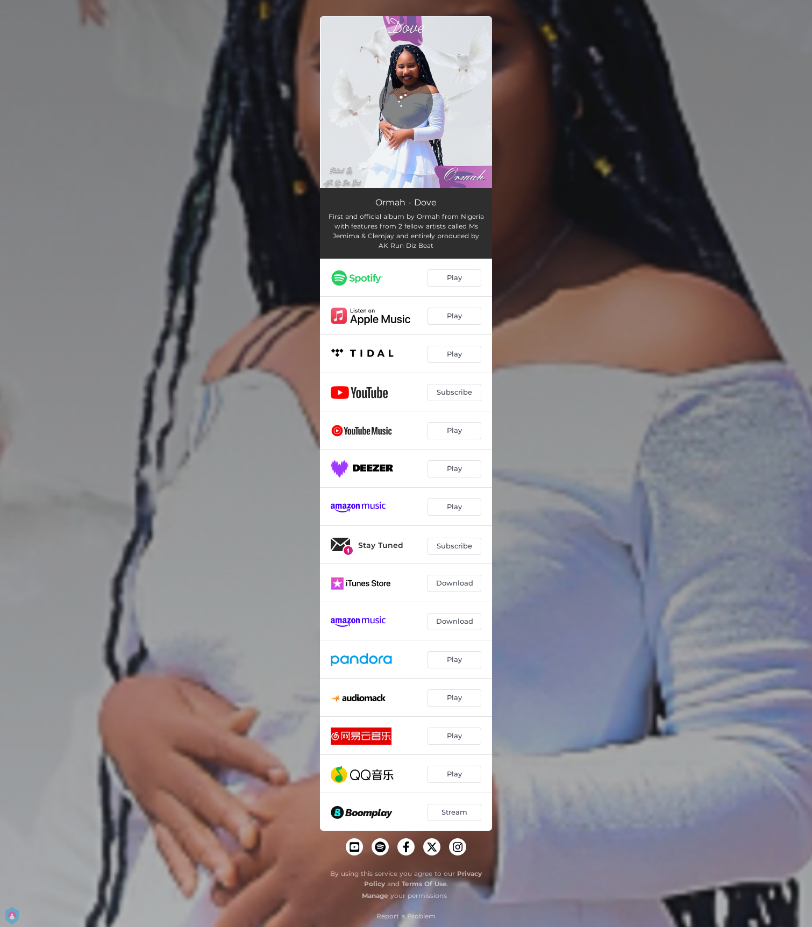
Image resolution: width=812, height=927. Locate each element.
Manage (375, 896)
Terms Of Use (424, 884)
